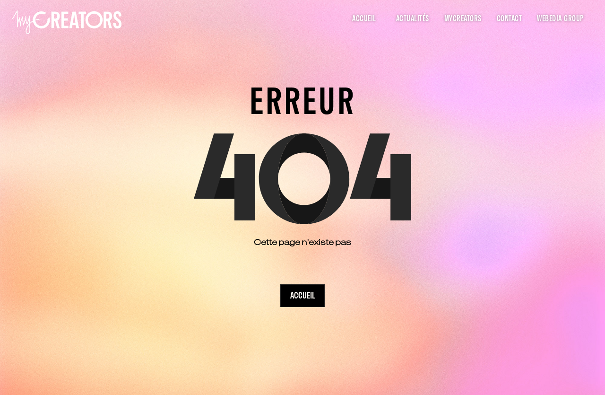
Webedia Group (560, 19)
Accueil (364, 19)
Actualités (412, 19)
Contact (509, 19)
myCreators (463, 19)
